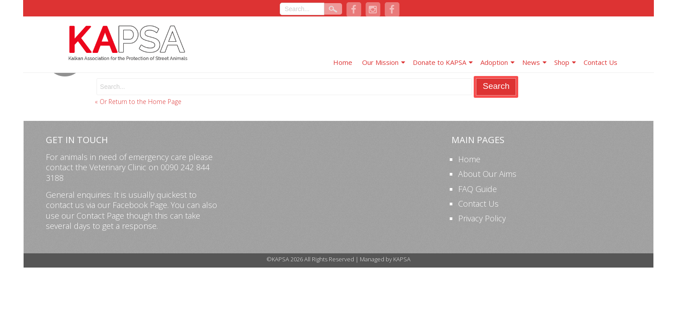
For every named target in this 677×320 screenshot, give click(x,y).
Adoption (494, 62)
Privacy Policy (482, 218)
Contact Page (100, 215)
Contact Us (600, 62)
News (531, 62)
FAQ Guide (477, 189)
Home (342, 62)
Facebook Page (140, 205)
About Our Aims (487, 173)
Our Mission (380, 62)
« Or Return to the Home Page (138, 101)
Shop (561, 62)
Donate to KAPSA (439, 62)
